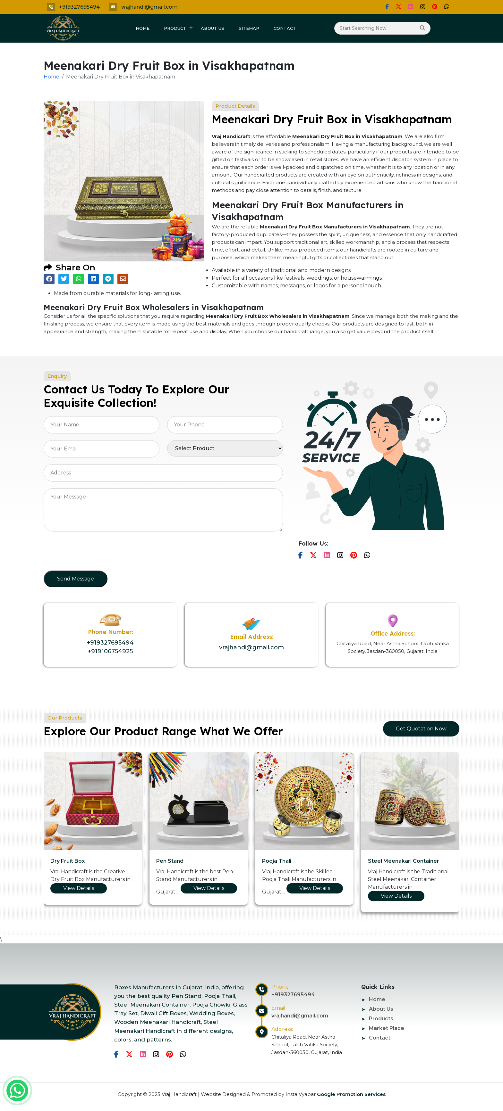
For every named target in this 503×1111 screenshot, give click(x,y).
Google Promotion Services (351, 1094)
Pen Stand (169, 861)
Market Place (386, 1028)
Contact (285, 28)
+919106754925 (110, 651)
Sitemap (249, 28)
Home (142, 28)
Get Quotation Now (421, 729)
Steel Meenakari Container (403, 861)
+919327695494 (79, 7)
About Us (212, 28)
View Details (78, 888)
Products (381, 1019)
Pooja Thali (276, 861)
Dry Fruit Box (67, 861)
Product (175, 28)
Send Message (75, 579)
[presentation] (92, 552)
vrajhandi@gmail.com (149, 7)
